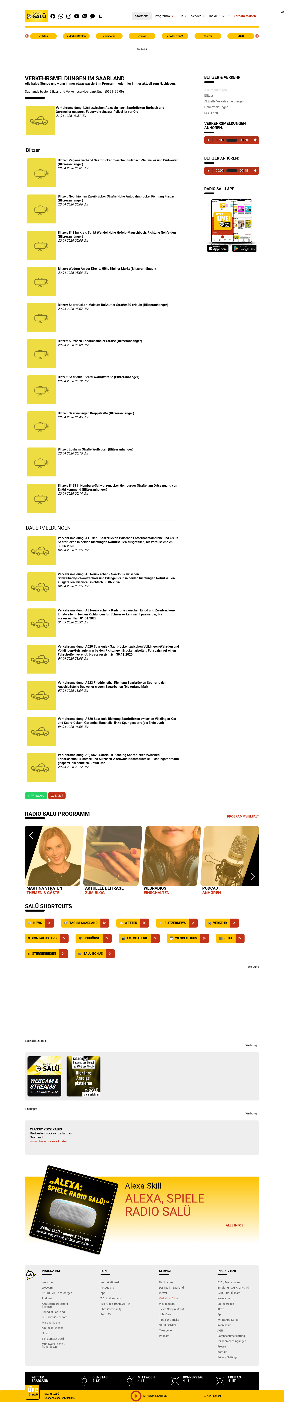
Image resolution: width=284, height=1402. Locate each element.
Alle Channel (212, 1395)
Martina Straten (51, 1322)
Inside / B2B (217, 16)
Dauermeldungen (216, 107)
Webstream (49, 1282)
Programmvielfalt (243, 816)
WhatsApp (36, 795)
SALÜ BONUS (167, 1325)
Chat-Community (111, 1309)
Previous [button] (27, 36)
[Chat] (240, 938)
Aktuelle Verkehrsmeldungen (224, 101)
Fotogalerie (107, 1287)
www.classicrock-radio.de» (48, 1141)
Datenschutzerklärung (231, 1335)
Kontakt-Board (109, 1282)
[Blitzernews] (193, 923)
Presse (221, 1346)
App (102, 1292)
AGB (220, 1330)
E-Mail (59, 795)
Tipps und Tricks (169, 1319)
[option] (54, 861)
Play (208, 140)
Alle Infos (234, 1225)
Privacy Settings (227, 1357)
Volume (254, 140)
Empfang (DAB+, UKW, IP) (233, 1287)
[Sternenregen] (63, 953)
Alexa (220, 1309)
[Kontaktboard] (64, 938)
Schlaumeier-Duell (53, 1338)
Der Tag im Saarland (171, 1287)
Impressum (224, 1325)
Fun (180, 16)
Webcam (47, 1287)
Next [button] (257, 36)
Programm (162, 16)
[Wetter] (144, 923)
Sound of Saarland (53, 1311)
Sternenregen (225, 1303)
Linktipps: (31, 1108)
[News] (49, 923)
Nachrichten (166, 1282)
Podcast (47, 1298)
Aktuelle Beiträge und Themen (55, 1305)
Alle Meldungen (215, 90)
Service (196, 16)
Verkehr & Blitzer (169, 1298)
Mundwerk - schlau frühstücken (53, 1345)
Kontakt (222, 1351)
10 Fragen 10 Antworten (115, 1303)
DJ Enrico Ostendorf (54, 1317)
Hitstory (47, 1333)
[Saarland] (104, 923)
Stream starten (245, 16)
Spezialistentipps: (35, 1040)
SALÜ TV (105, 1314)
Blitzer (208, 95)
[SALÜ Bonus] (110, 953)
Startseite (141, 16)
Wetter (163, 1292)
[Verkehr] (234, 923)
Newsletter (224, 1298)
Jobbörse (165, 1314)
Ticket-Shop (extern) (171, 1309)
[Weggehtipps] (204, 938)
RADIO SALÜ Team (228, 1292)
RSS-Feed (211, 113)
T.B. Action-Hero (110, 1298)
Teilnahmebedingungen (231, 1340)
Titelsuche (165, 1330)
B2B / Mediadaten (228, 1282)
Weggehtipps (167, 1303)
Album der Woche (52, 1327)
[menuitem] (142, 15)
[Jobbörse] (107, 938)
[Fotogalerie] (155, 938)
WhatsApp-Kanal (227, 1319)
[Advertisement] (142, 60)
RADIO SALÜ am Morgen (57, 1292)
